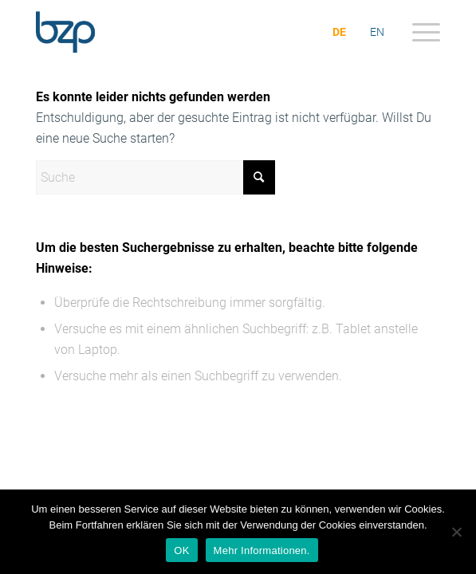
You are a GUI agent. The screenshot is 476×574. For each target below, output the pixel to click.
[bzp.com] (198, 32)
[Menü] (418, 32)
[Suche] (155, 177)
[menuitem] (418, 32)
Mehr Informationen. (262, 550)
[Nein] (456, 532)
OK (181, 550)
